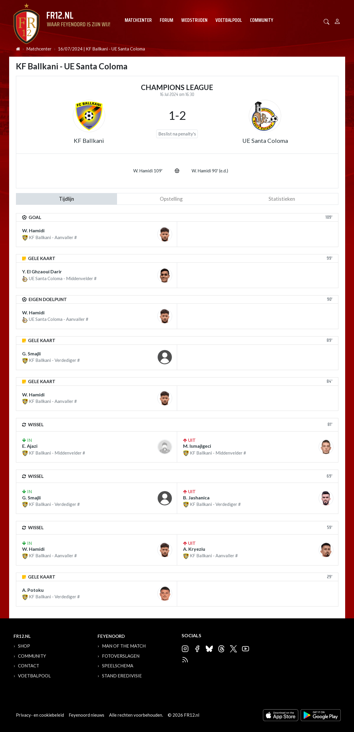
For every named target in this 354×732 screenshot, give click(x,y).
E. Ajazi (29, 446)
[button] (327, 21)
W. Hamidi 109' (147, 170)
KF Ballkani (89, 140)
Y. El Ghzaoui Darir (42, 271)
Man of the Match (124, 645)
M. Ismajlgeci (197, 446)
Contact (28, 665)
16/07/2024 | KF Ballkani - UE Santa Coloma (101, 48)
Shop (24, 645)
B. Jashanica (196, 497)
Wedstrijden (194, 20)
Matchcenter (138, 20)
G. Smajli (31, 353)
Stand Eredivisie (122, 675)
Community (261, 20)
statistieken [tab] (282, 199)
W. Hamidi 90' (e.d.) (210, 170)
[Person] (337, 20)
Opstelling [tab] (171, 199)
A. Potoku (33, 590)
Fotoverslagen (120, 656)
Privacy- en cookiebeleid (40, 715)
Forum (166, 20)
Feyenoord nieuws (86, 715)
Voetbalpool (228, 20)
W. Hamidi (33, 230)
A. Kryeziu (194, 549)
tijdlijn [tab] (66, 199)
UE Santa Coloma (265, 140)
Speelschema (117, 665)
